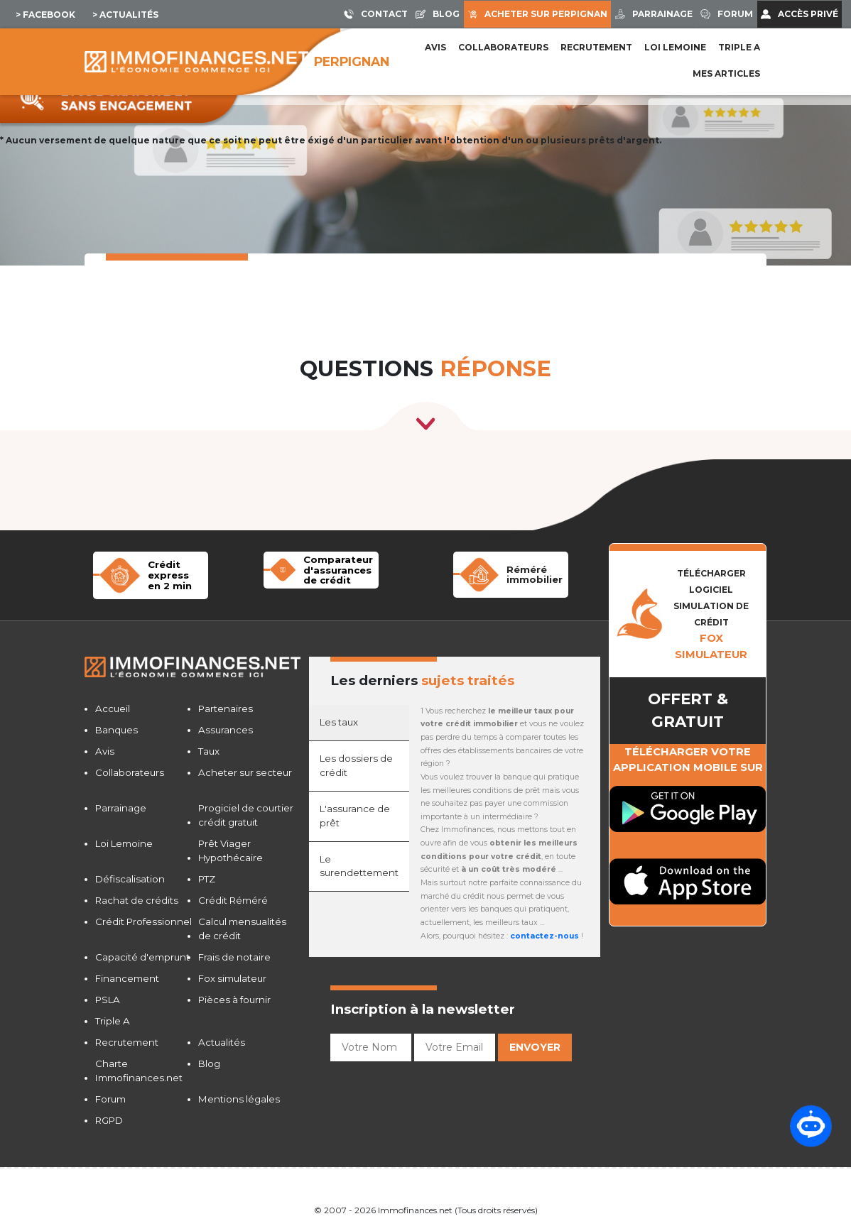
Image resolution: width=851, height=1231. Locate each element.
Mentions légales (239, 1099)
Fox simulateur (232, 978)
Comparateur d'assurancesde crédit (338, 570)
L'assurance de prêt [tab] (355, 815)
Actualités (221, 1042)
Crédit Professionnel (143, 921)
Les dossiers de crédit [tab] (356, 765)
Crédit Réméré (233, 900)
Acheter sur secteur (245, 772)
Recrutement (596, 47)
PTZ (206, 879)
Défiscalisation (130, 879)
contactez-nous (544, 936)
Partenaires (225, 708)
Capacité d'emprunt (142, 957)
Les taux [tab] (339, 722)
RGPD (109, 1120)
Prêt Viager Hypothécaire (230, 850)
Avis (435, 47)
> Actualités (125, 14)
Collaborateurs (503, 47)
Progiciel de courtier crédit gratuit (245, 815)
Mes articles (726, 73)
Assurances (225, 729)
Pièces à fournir (234, 999)
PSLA (107, 999)
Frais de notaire (234, 957)
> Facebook (45, 14)
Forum (110, 1099)
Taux (208, 751)
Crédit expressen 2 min (170, 575)
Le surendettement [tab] (359, 866)
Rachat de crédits (136, 900)
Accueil (112, 708)
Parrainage (120, 808)
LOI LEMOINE (675, 47)
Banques (116, 729)
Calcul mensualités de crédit (242, 928)
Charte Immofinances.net (139, 1070)
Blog (209, 1063)
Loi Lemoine (124, 843)
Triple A (739, 47)
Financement (127, 978)
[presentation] (438, 1094)
